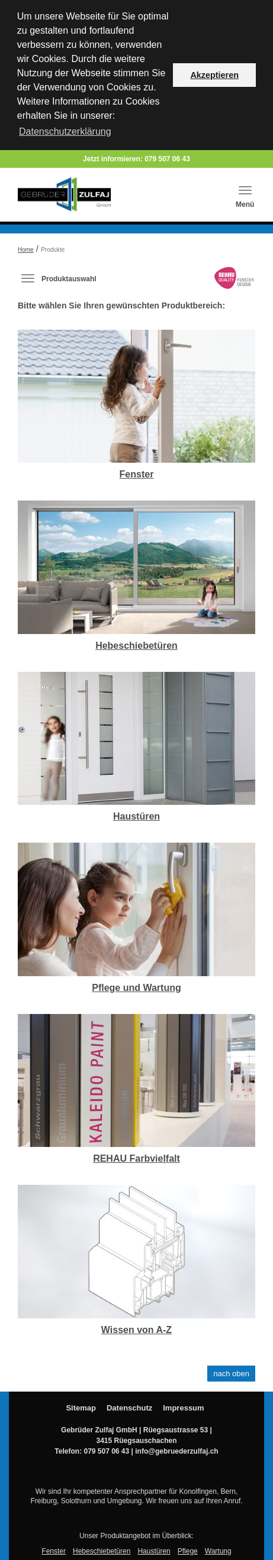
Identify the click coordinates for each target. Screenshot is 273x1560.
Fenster (137, 472)
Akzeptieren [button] (214, 75)
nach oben (231, 1371)
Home (26, 248)
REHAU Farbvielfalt (136, 1157)
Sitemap (81, 1406)
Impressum (183, 1406)
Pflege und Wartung (136, 985)
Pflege (188, 1549)
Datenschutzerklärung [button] (65, 131)
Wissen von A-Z (136, 1328)
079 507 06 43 (167, 157)
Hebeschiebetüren (136, 643)
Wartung (218, 1549)
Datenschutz (129, 1406)
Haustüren (136, 815)
